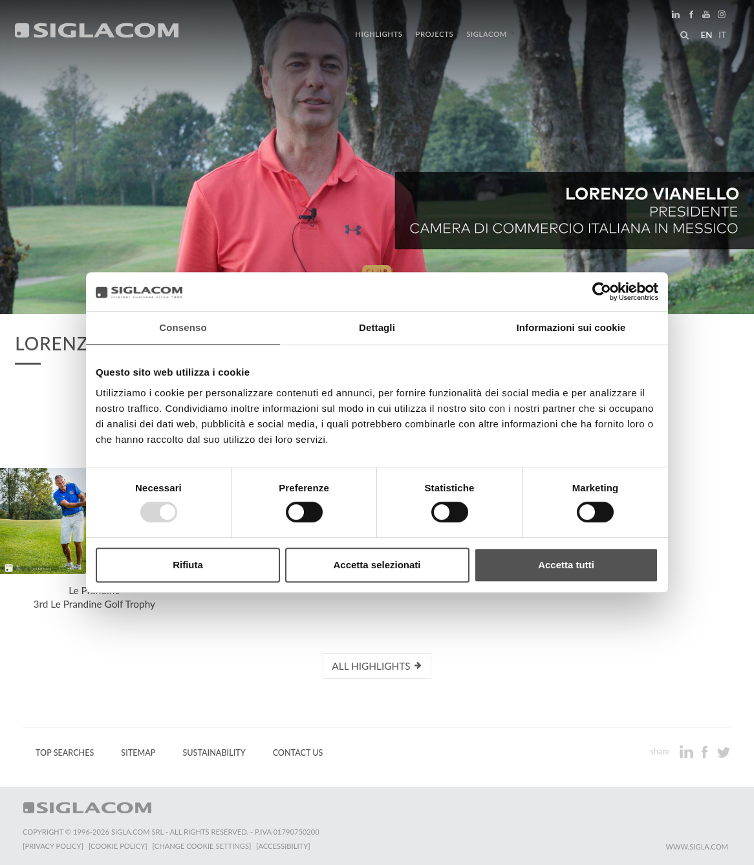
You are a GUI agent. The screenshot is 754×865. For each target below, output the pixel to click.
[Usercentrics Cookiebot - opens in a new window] (601, 291)
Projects (435, 34)
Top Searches (65, 753)
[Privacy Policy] (53, 846)
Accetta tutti (566, 564)
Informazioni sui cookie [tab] (571, 327)
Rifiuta (188, 564)
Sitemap (138, 753)
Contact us (298, 753)
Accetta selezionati (376, 564)
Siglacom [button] (490, 34)
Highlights (378, 34)
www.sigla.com (696, 846)
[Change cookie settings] (202, 846)
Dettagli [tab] (377, 327)
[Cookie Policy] (118, 846)
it (722, 35)
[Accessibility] (283, 846)
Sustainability (213, 753)
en (706, 35)
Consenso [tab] (182, 327)
